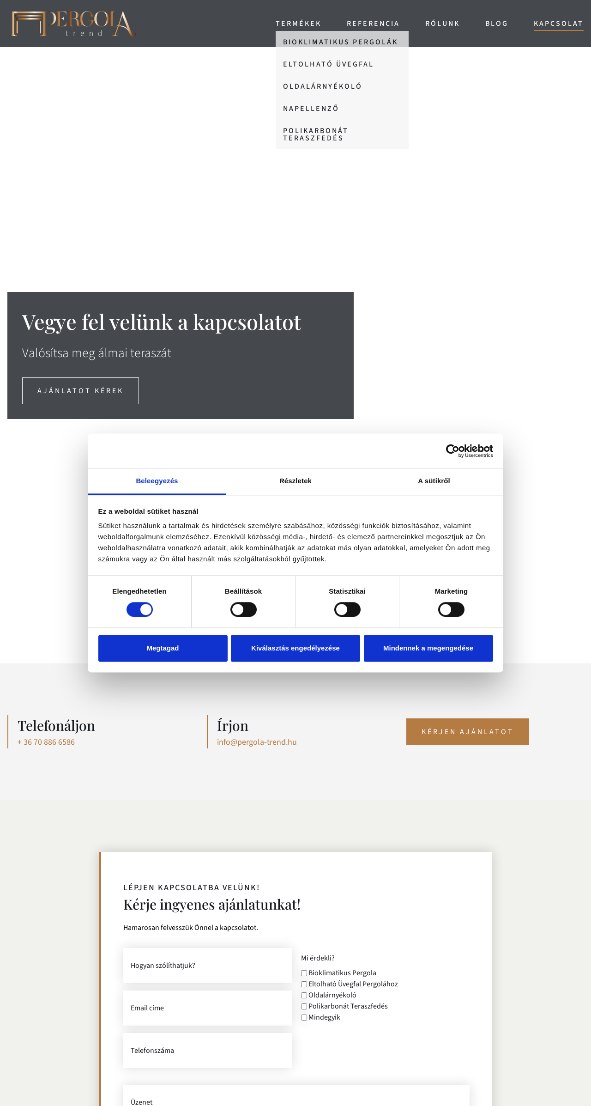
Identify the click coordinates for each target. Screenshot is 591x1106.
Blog (496, 23)
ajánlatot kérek (80, 391)
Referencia (373, 23)
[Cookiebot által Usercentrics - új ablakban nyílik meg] (452, 451)
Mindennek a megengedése (428, 648)
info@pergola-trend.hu (257, 742)
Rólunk (442, 23)
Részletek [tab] (295, 481)
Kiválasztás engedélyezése (295, 648)
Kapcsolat (559, 23)
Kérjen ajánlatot (468, 732)
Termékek (298, 23)
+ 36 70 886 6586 (46, 742)
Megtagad (162, 648)
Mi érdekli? (318, 958)
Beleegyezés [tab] (157, 481)
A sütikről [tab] (434, 481)
